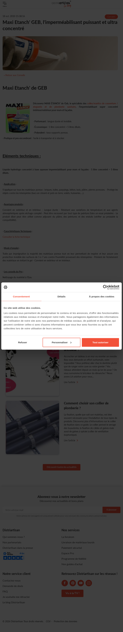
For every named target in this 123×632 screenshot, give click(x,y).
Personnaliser (61, 342)
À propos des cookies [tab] (101, 296)
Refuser (22, 342)
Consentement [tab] (21, 296)
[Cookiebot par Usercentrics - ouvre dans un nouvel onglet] (105, 287)
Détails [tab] (61, 296)
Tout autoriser (100, 342)
